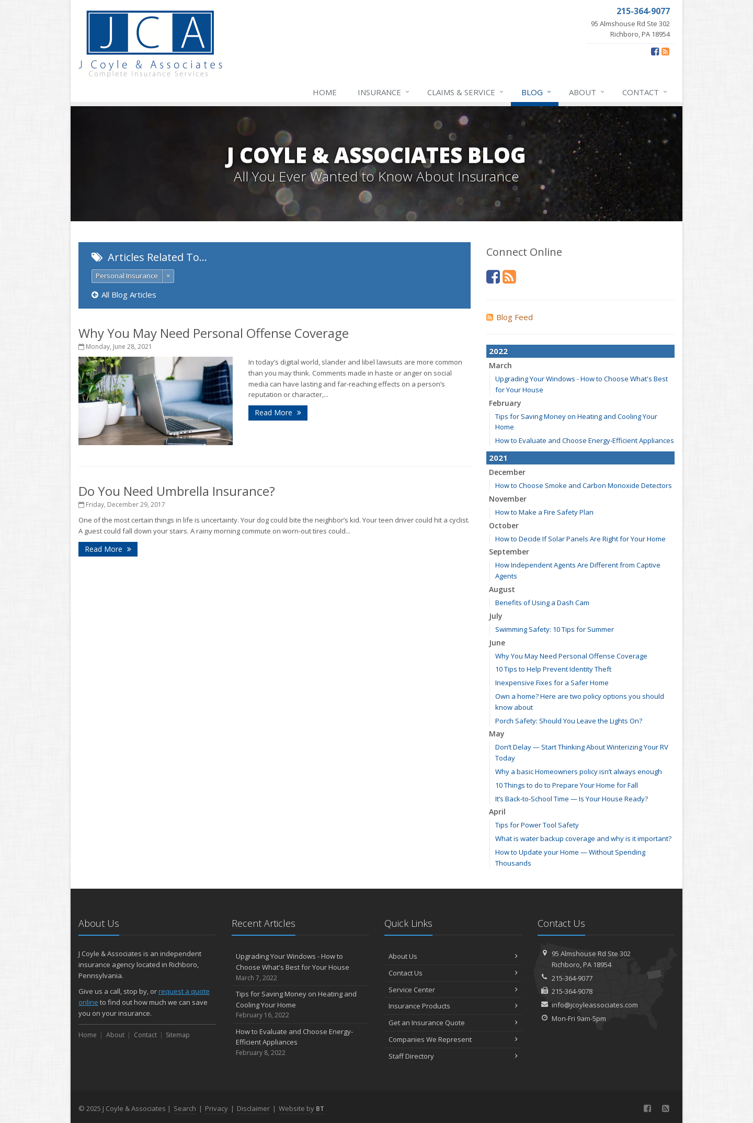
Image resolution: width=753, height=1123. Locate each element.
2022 (498, 351)
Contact (645, 92)
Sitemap (178, 1034)
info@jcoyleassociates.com (595, 1004)
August (502, 589)
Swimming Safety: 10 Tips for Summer (554, 629)
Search (185, 1108)
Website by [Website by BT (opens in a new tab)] (301, 1108)
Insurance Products (453, 1006)
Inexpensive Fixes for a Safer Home (552, 682)
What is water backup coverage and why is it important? (583, 838)
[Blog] (665, 51)
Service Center (453, 989)
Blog (536, 92)
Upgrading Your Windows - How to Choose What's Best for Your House (300, 967)
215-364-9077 (572, 978)
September (509, 552)
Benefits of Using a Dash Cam (542, 602)
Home (325, 92)
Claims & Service (466, 92)
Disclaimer (253, 1108)
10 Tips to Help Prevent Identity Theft (553, 669)
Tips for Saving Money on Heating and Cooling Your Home (300, 1004)
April (497, 811)
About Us (453, 956)
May (497, 734)
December (507, 472)
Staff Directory (453, 1056)
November (508, 499)
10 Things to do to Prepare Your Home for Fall (566, 785)
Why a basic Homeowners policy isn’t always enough (578, 771)
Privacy (216, 1108)
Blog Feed (509, 317)
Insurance (384, 92)
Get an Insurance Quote (453, 1022)
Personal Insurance (127, 275)
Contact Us (453, 973)
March (500, 365)
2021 (498, 457)
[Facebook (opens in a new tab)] (655, 51)
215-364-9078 (572, 991)
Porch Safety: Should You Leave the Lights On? (568, 720)
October (504, 525)
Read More (278, 412)
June (497, 643)
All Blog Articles (124, 294)
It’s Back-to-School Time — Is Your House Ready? (571, 798)
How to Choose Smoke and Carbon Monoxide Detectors (583, 485)
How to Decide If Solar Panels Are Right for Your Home (580, 538)
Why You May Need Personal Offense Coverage (213, 333)
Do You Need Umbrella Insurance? (176, 491)
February (505, 403)
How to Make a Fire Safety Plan (544, 512)
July (496, 616)
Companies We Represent (453, 1039)
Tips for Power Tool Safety (537, 825)
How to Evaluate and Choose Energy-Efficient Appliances (584, 440)
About (587, 92)
